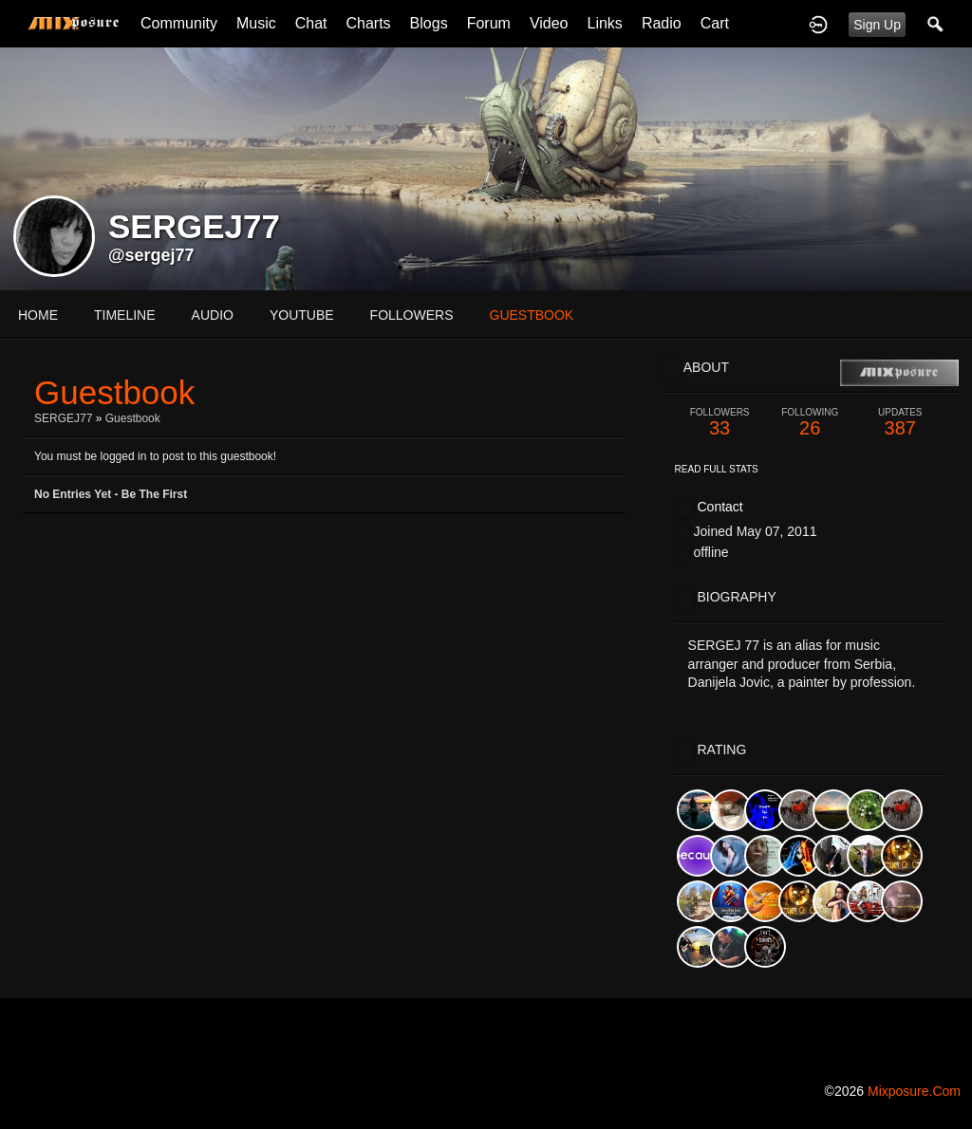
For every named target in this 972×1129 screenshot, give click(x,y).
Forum (489, 23)
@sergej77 (151, 255)
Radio (662, 23)
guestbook (532, 315)
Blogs (429, 23)
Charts (368, 23)
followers (412, 315)
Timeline (125, 315)
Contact (719, 506)
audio (213, 315)
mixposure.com (914, 1091)
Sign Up (877, 24)
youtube (302, 315)
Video (549, 23)
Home (38, 315)
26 (810, 422)
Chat (311, 23)
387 (900, 422)
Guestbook (132, 418)
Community (178, 23)
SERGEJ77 (63, 418)
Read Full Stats (716, 469)
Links (605, 23)
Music (256, 23)
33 (720, 422)
